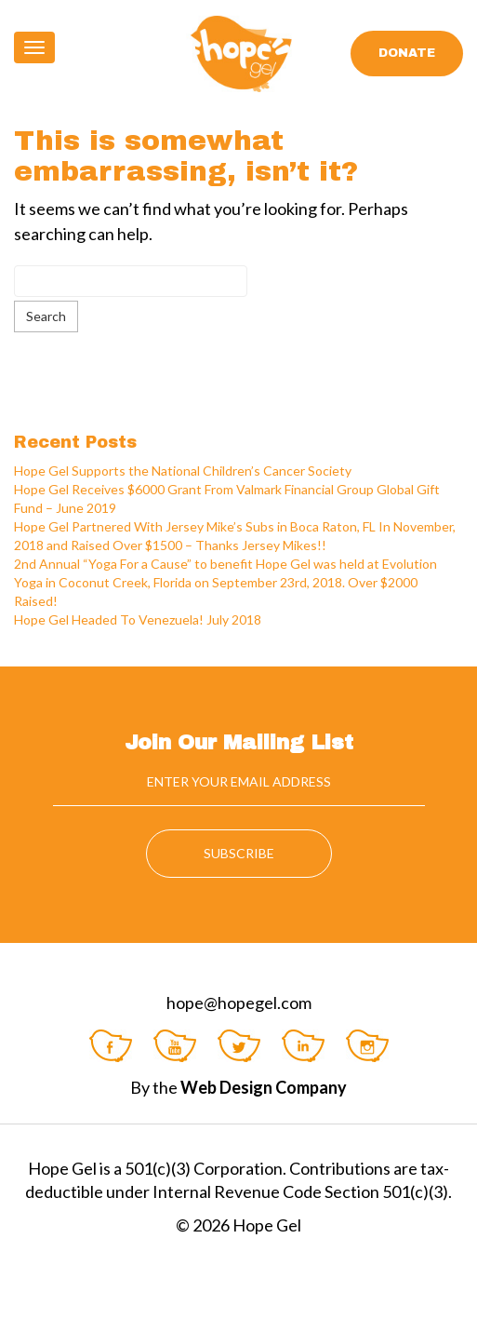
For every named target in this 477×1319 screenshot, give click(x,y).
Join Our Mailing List (239, 743)
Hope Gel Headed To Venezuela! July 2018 (137, 619)
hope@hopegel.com (238, 1002)
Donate (406, 53)
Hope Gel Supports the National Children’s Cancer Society (182, 470)
